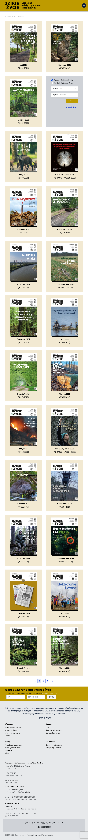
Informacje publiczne (12, 733)
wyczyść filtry (71, 107)
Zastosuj (72, 101)
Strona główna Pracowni (13, 727)
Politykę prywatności (49, 693)
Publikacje (8, 750)
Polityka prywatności (53, 748)
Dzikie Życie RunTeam (13, 748)
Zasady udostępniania (54, 745)
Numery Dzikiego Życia (63, 80)
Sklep (7, 753)
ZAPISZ (51, 697)
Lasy (47, 727)
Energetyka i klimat (53, 733)
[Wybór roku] (64, 88)
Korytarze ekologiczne (54, 730)
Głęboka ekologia (11, 730)
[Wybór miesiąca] (64, 95)
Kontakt (7, 736)
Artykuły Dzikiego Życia (63, 83)
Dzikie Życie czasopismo (13, 745)
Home (14, 16)
